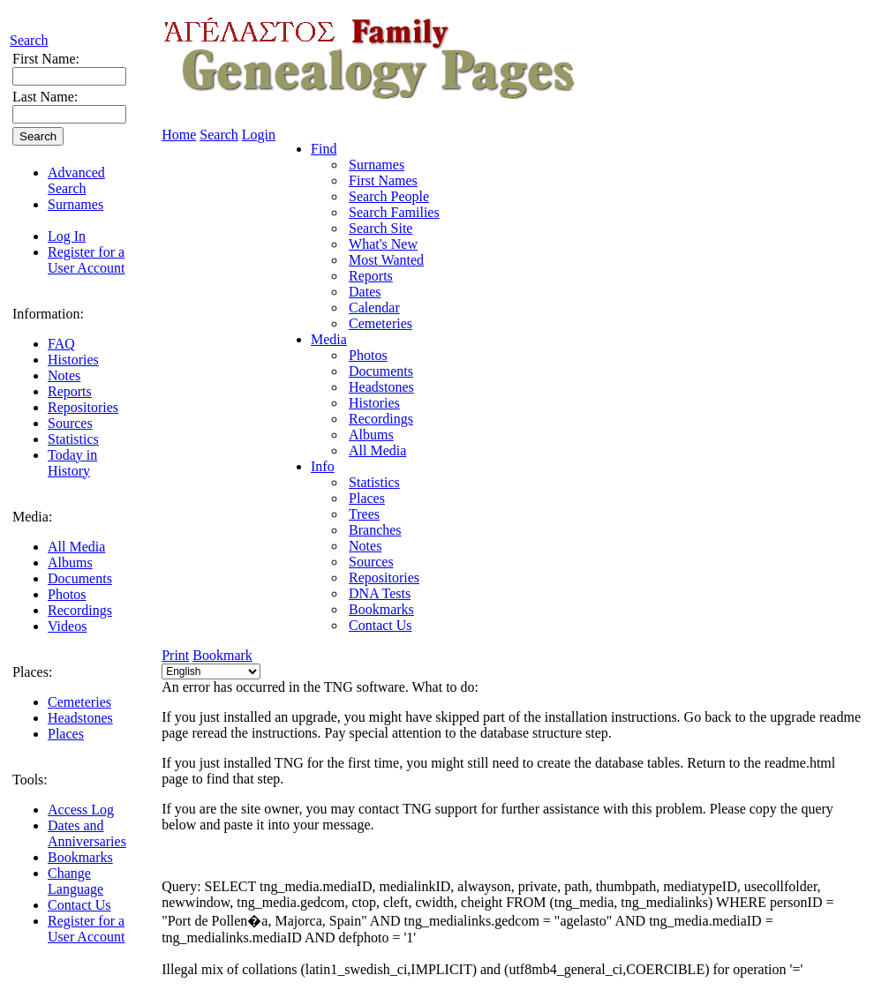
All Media (76, 546)
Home (179, 134)
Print (175, 655)
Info (323, 466)
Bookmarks (80, 857)
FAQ (61, 343)
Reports (70, 391)
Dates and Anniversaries (87, 833)
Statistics (73, 438)
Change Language (75, 881)
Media (329, 339)
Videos (67, 626)
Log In (67, 236)
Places (66, 733)
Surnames (75, 204)
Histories (73, 359)
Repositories (83, 407)
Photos (67, 594)
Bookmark (222, 655)
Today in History (72, 462)
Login (258, 134)
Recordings (80, 610)
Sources (70, 423)
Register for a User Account (86, 259)
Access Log (81, 809)
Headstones (80, 717)
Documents (80, 578)
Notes (64, 375)
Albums (70, 562)
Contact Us (79, 904)
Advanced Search (76, 180)
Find (323, 148)
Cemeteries (79, 701)
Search (29, 40)
